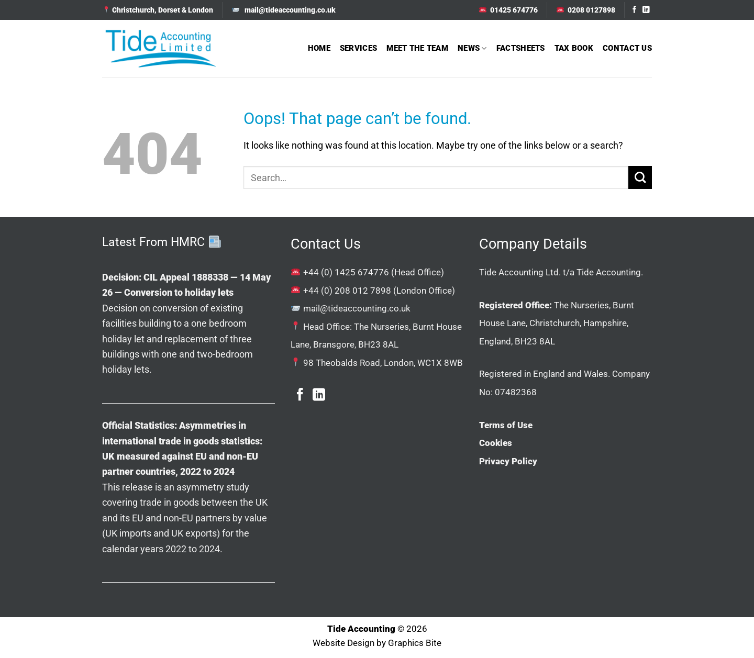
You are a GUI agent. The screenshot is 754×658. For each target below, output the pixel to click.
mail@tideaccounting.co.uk (357, 308)
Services (358, 48)
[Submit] (640, 177)
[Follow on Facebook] (634, 10)
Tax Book (574, 48)
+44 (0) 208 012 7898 (347, 290)
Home (319, 48)
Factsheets (520, 48)
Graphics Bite (414, 643)
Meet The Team (417, 48)
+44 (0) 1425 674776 (346, 272)
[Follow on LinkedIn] (646, 10)
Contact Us (627, 48)
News (472, 48)
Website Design (343, 643)
